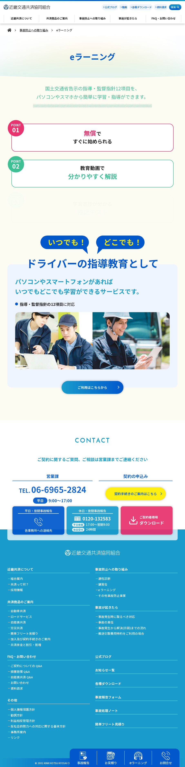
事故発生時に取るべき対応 (117, 615)
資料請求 (162, 7)
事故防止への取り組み (34, 30)
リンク (16, 736)
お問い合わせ (20, 681)
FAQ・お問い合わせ (21, 655)
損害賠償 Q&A (21, 670)
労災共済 (17, 626)
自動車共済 (19, 609)
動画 (124, 7)
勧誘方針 (17, 714)
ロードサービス (22, 615)
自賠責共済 (19, 621)
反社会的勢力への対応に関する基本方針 (39, 725)
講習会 (103, 583)
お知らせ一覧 (105, 668)
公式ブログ (111, 7)
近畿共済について (20, 567)
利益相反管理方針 (23, 719)
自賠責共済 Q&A (22, 676)
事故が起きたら (106, 605)
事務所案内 (19, 731)
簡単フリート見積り (25, 632)
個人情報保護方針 (23, 708)
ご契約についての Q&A (27, 665)
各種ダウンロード (142, 7)
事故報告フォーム (108, 696)
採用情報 (17, 588)
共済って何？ (20, 583)
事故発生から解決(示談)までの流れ (123, 626)
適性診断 (105, 577)
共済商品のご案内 (20, 600)
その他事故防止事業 (113, 594)
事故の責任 (107, 621)
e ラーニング (108, 588)
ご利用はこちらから (92, 395)
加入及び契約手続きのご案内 (31, 638)
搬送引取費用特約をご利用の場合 (122, 632)
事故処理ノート (106, 709)
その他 (12, 698)
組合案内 (17, 577)
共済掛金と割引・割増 (26, 643)
